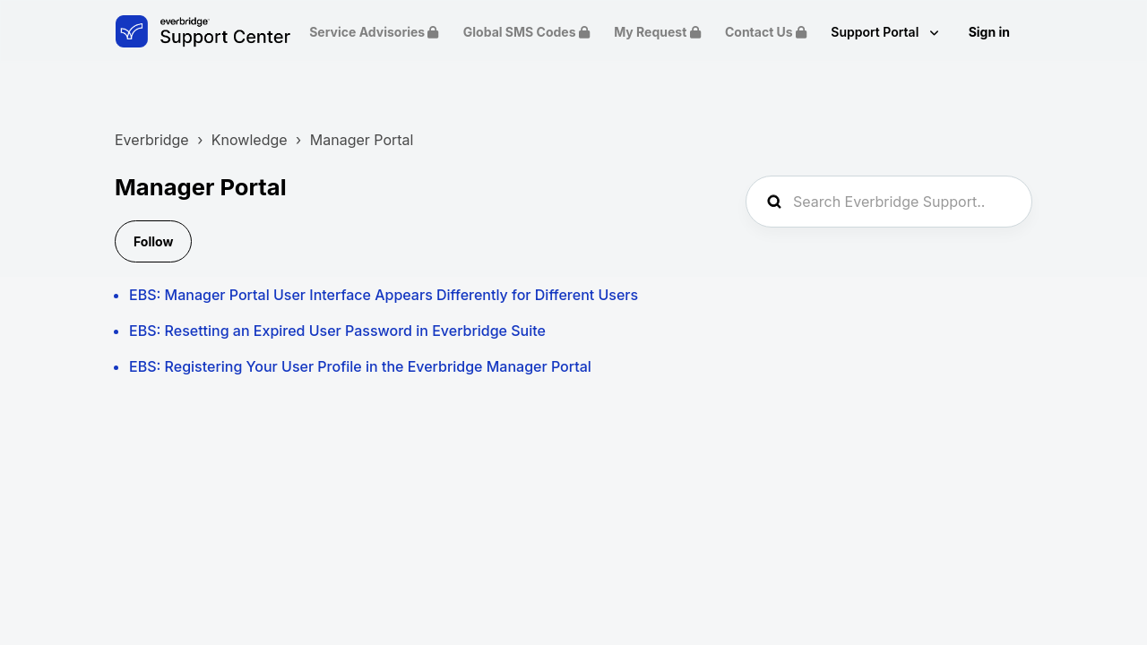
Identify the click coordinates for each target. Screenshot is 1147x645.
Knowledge (249, 140)
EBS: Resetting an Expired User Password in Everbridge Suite (337, 331)
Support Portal (876, 31)
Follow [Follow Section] (153, 241)
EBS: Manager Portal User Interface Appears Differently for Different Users (383, 295)
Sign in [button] (989, 31)
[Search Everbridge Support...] (889, 202)
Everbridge (152, 140)
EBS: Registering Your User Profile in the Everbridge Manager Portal (360, 366)
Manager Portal (362, 140)
